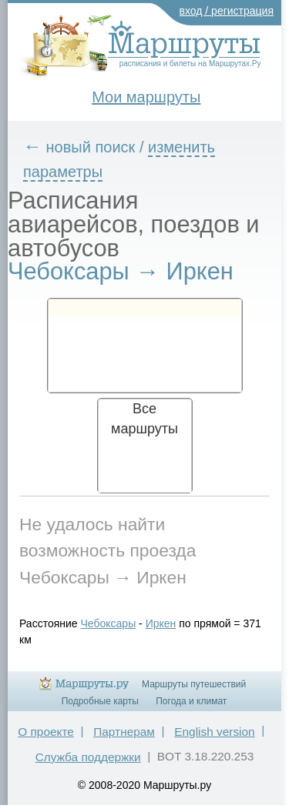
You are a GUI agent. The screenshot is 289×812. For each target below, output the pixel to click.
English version (214, 731)
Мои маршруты (146, 97)
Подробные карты (100, 701)
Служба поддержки (88, 757)
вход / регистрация (227, 11)
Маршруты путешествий (194, 684)
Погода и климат (191, 701)
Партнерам (124, 731)
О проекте (46, 731)
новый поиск (91, 147)
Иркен (161, 623)
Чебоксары (108, 623)
